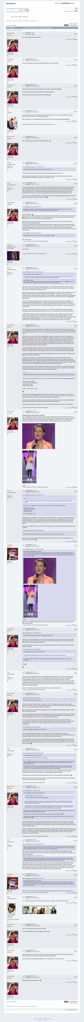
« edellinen (71, 23)
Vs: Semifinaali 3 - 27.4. (30, 58)
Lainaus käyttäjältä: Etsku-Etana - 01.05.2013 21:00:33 (32, 530)
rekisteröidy (26, 8)
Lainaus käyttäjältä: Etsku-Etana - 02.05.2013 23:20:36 (32, 549)
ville (8, 672)
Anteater (9, 245)
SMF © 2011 (41, 1018)
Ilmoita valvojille (69, 39)
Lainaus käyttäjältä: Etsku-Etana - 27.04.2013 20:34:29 (32, 166)
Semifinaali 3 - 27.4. (29, 32)
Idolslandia (10, 3)
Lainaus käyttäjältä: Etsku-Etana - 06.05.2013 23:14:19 (32, 844)
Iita (8, 111)
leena (8, 183)
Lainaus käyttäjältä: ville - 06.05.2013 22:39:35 (31, 790)
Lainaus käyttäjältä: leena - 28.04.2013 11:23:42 (31, 206)
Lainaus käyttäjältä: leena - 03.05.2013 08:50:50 (31, 632)
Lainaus (75, 33)
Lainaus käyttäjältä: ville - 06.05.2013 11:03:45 (31, 697)
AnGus (9, 162)
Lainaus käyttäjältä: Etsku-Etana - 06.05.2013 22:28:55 (32, 753)
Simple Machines (47, 1018)
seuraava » (75, 23)
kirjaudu (20, 8)
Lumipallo (10, 545)
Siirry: (64, 1009)
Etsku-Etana (10, 33)
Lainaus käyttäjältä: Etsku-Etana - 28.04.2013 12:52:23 (32, 271)
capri (8, 896)
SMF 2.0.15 (37, 1018)
